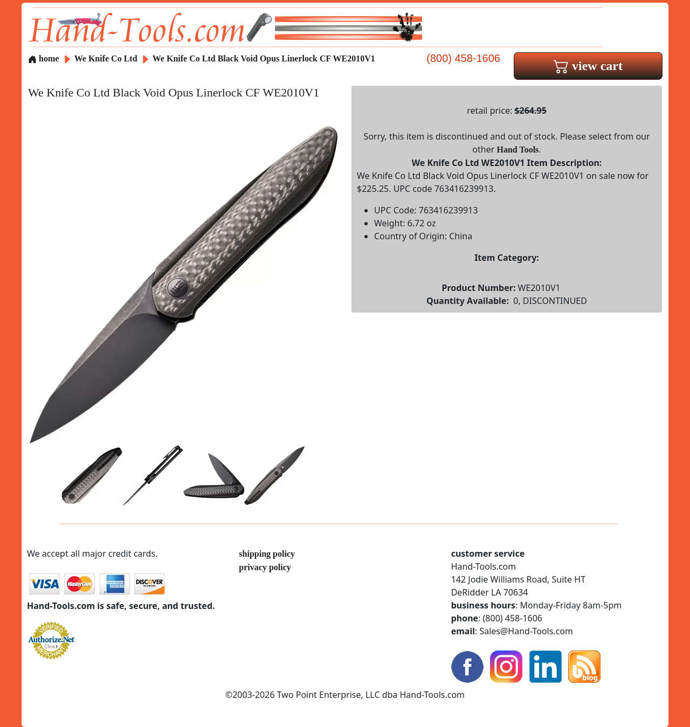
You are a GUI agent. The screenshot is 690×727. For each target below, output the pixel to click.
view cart (588, 65)
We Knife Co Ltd (107, 58)
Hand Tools (518, 149)
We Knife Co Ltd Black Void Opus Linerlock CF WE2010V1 (264, 58)
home (43, 58)
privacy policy (265, 567)
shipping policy (267, 553)
